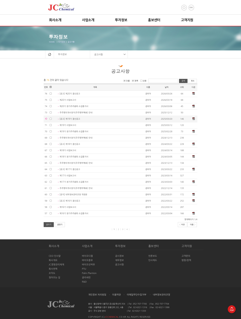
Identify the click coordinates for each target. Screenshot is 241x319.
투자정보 (61, 42)
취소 (192, 81)
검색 (183, 81)
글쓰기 (48, 225)
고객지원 (187, 20)
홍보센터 (154, 20)
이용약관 (116, 294)
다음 (192, 225)
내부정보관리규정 (161, 294)
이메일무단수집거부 (136, 294)
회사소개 (55, 20)
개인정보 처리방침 (97, 294)
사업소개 (88, 20)
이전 (182, 225)
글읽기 (59, 225)
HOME (52, 42)
